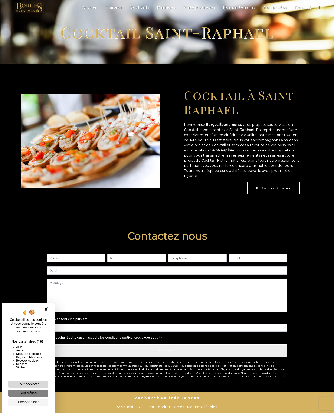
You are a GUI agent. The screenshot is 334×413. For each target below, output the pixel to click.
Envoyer (167, 350)
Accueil (90, 7)
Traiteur (114, 7)
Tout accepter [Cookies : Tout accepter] (28, 384)
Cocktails (139, 7)
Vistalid (127, 407)
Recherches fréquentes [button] (167, 398)
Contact (303, 7)
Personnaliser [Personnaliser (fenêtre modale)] (28, 402)
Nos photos (275, 7)
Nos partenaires (239, 7)
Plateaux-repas (199, 7)
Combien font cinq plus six (67, 319)
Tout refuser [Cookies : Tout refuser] (28, 393)
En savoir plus (273, 188)
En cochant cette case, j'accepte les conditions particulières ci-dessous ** (106, 337)
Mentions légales (201, 407)
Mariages (166, 7)
